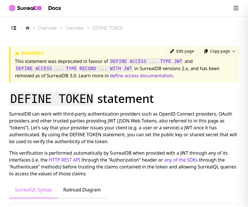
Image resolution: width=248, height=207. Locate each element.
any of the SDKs (181, 160)
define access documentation (141, 75)
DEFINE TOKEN (107, 28)
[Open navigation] (236, 8)
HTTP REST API (64, 160)
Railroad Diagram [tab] (82, 190)
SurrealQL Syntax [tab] (33, 190)
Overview (47, 28)
